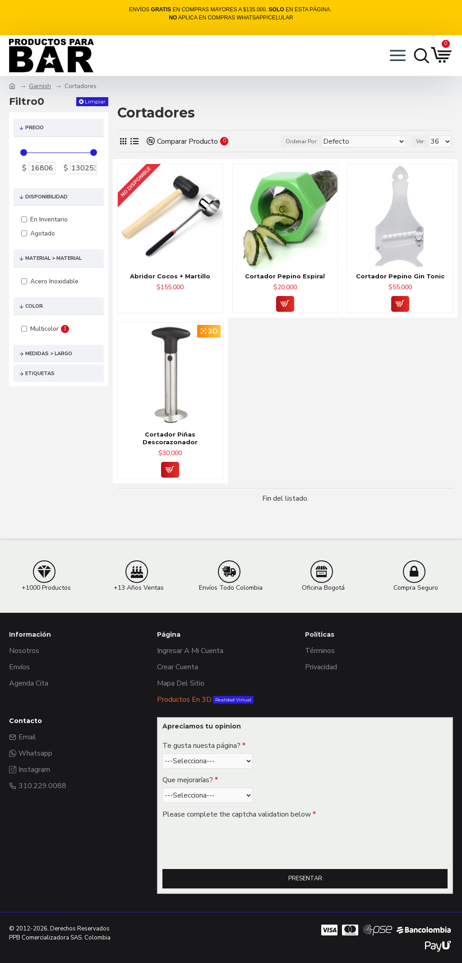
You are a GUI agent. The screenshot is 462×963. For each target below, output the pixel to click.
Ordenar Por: (302, 141)
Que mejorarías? (187, 780)
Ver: (420, 141)
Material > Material (53, 258)
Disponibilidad (46, 196)
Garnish (40, 86)
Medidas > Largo (48, 353)
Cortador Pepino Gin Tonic (400, 276)
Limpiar (95, 101)
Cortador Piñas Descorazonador (170, 438)
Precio (34, 127)
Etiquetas (40, 373)
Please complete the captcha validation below (236, 814)
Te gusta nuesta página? (201, 746)
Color (34, 306)
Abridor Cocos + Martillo (170, 276)
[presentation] (225, 838)
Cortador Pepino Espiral (285, 276)
